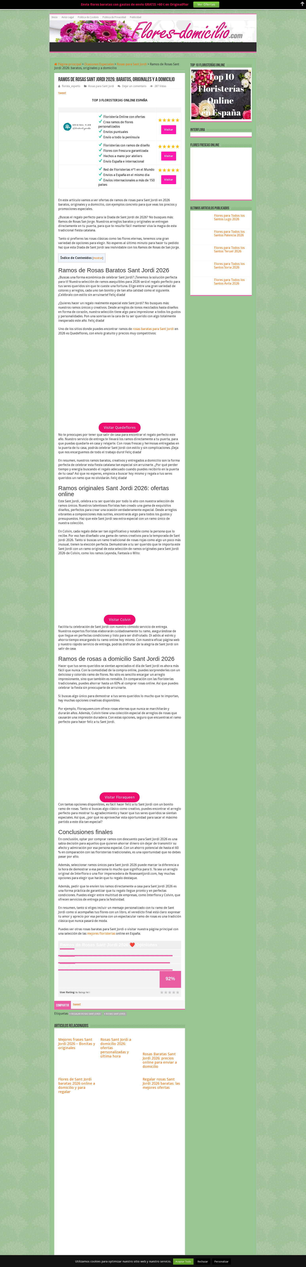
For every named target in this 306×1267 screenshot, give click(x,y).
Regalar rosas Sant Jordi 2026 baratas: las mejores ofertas (161, 1083)
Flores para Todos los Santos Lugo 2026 (229, 217)
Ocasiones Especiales (99, 64)
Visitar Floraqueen (120, 797)
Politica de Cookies (88, 17)
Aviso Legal (68, 17)
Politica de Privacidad (114, 17)
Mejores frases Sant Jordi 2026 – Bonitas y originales (76, 1043)
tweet (62, 93)
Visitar (168, 129)
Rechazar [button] (203, 1261)
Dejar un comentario (134, 86)
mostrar (97, 258)
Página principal (67, 64)
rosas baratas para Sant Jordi (153, 329)
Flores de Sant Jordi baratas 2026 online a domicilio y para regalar (76, 1085)
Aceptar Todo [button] (183, 1261)
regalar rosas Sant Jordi (85, 1014)
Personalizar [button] (221, 1261)
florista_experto (71, 86)
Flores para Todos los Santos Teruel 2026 (229, 249)
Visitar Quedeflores (119, 427)
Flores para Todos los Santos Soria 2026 (229, 265)
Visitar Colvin (120, 620)
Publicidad (135, 17)
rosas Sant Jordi (115, 1014)
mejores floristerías (101, 933)
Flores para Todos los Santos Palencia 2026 (229, 233)
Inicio (54, 17)
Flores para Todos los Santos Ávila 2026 (229, 281)
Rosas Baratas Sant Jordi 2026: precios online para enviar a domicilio (160, 1060)
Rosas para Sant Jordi (132, 64)
